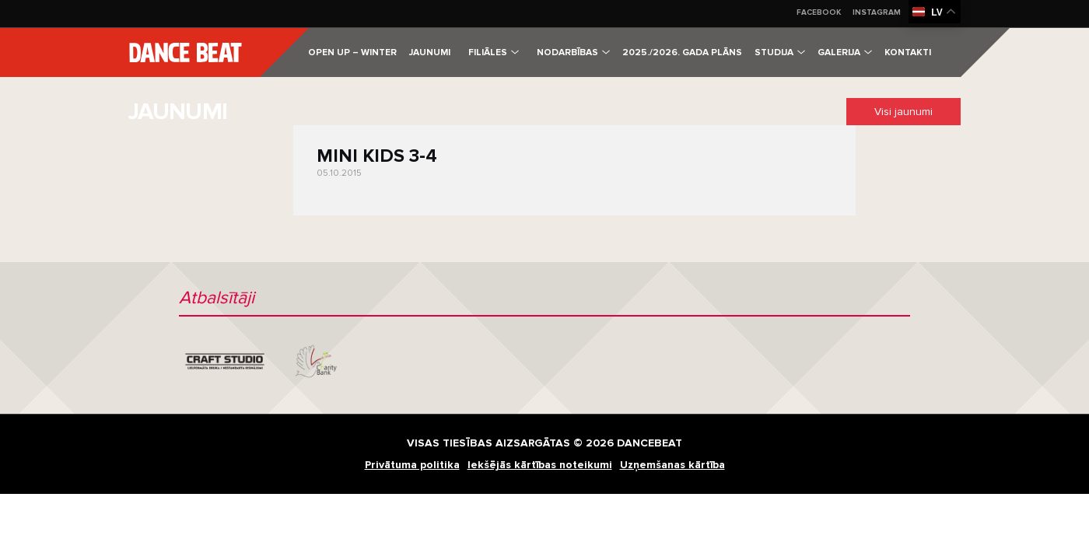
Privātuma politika (412, 464)
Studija (780, 52)
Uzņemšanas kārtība (672, 464)
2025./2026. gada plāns (682, 52)
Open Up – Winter (352, 52)
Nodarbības (573, 52)
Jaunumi (429, 52)
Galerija (845, 52)
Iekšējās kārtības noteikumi (539, 464)
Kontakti (907, 52)
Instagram (877, 12)
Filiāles (493, 52)
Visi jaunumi (903, 111)
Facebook (819, 12)
